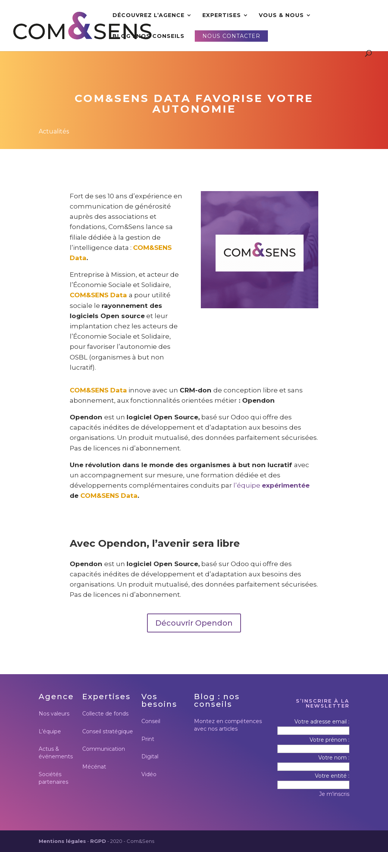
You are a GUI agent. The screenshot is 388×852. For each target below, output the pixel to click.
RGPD (98, 841)
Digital (149, 756)
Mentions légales (62, 841)
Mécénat (94, 766)
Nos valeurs (54, 713)
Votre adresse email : (321, 721)
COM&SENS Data (98, 295)
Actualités (54, 131)
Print (147, 739)
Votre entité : (332, 775)
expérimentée (286, 485)
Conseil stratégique (107, 731)
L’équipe (50, 731)
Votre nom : (333, 757)
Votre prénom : (329, 739)
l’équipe (247, 485)
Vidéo (148, 774)
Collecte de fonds (105, 713)
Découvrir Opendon (194, 623)
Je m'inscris (334, 794)
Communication (103, 748)
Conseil (150, 721)
